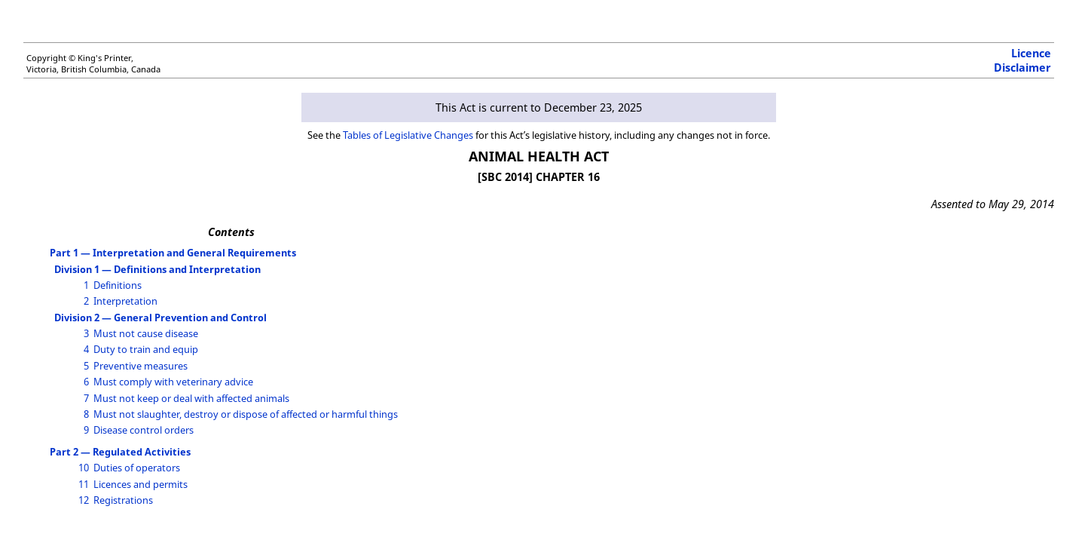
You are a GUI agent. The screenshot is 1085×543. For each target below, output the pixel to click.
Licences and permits (140, 484)
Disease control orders (143, 430)
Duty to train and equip (145, 349)
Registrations (123, 500)
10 (83, 467)
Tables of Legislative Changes (408, 135)
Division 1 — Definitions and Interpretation (157, 269)
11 (83, 484)
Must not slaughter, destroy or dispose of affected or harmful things (245, 414)
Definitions (117, 285)
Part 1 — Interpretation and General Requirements (173, 252)
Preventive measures (140, 366)
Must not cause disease (145, 333)
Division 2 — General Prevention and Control (160, 317)
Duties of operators (136, 467)
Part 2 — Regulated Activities (120, 452)
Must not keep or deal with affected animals (191, 398)
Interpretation (125, 301)
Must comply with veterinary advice (173, 381)
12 (83, 500)
